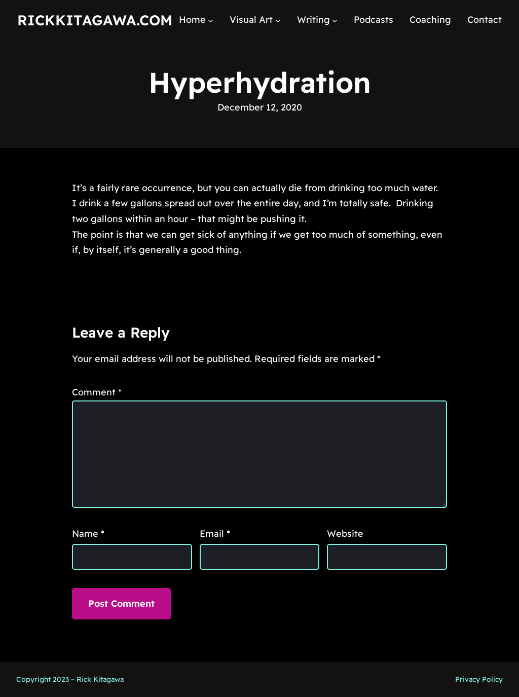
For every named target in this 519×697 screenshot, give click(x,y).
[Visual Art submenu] (278, 20)
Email (215, 533)
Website (345, 533)
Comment (97, 392)
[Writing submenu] (335, 20)
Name (88, 533)
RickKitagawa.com (94, 20)
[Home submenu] (210, 20)
